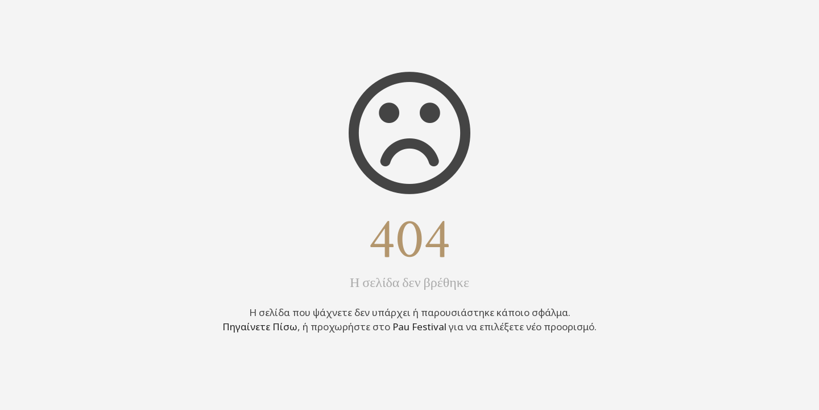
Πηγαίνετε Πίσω (259, 326)
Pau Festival (419, 326)
